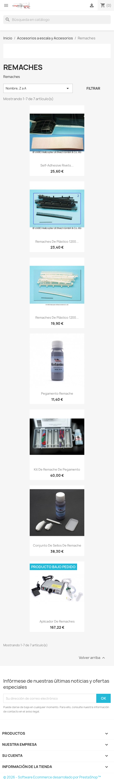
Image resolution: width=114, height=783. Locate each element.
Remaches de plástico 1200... (57, 241)
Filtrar (93, 88)
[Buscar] (57, 19)
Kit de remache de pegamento (57, 469)
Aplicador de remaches (57, 621)
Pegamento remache (57, 393)
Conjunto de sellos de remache (57, 545)
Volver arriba (92, 658)
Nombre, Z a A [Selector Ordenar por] (38, 88)
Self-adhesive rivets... (57, 165)
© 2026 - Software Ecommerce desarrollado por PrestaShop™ (52, 777)
